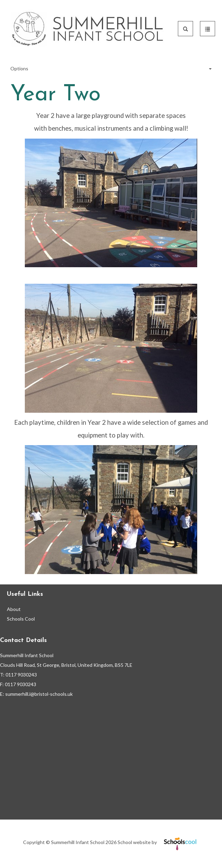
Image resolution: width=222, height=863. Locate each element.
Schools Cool (21, 619)
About (14, 609)
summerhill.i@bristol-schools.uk (39, 694)
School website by (158, 842)
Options (111, 68)
